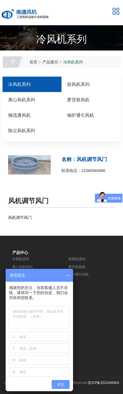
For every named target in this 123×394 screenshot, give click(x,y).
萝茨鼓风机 (78, 99)
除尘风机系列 (21, 130)
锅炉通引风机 (80, 115)
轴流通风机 (19, 115)
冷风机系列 (73, 62)
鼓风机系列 (78, 84)
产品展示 (50, 62)
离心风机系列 (21, 99)
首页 (33, 62)
